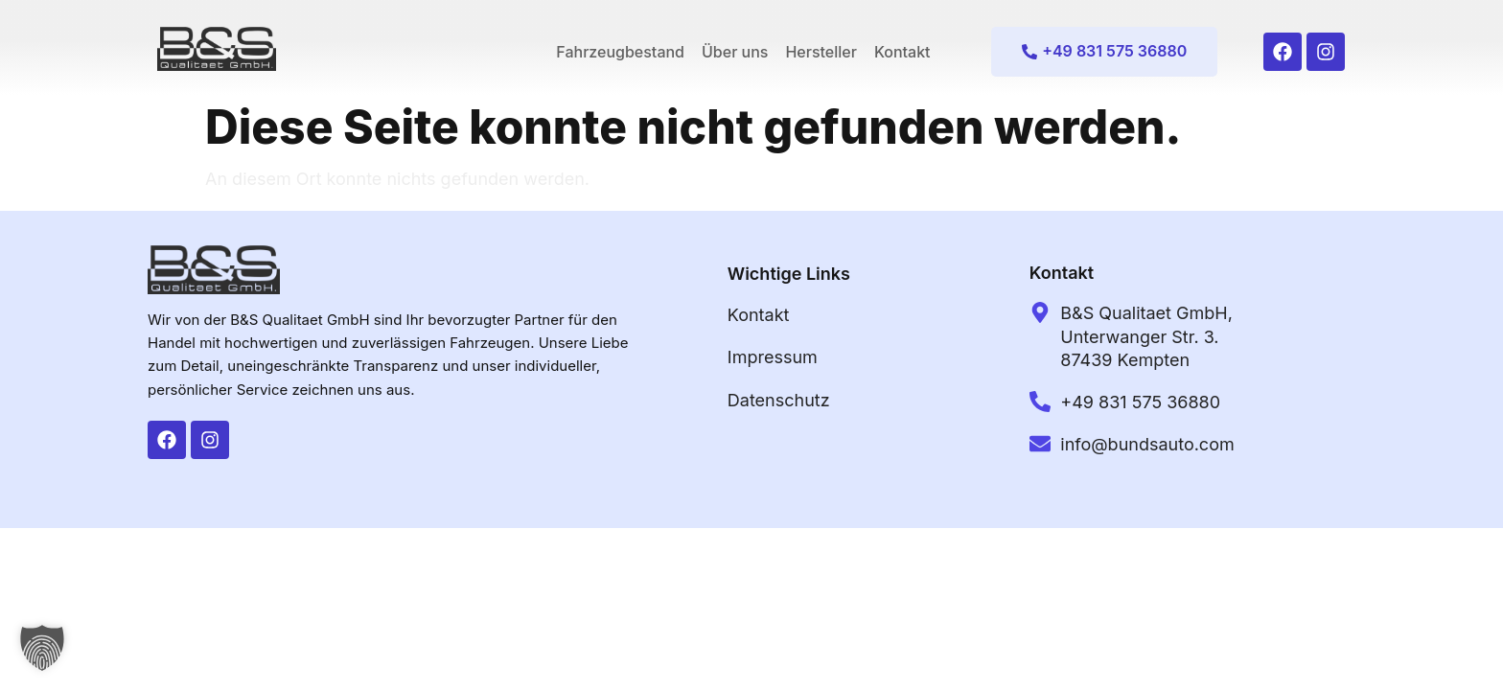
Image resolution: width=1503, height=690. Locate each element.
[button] (42, 648)
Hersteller (820, 51)
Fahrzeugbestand (620, 51)
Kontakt (902, 51)
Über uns (735, 51)
